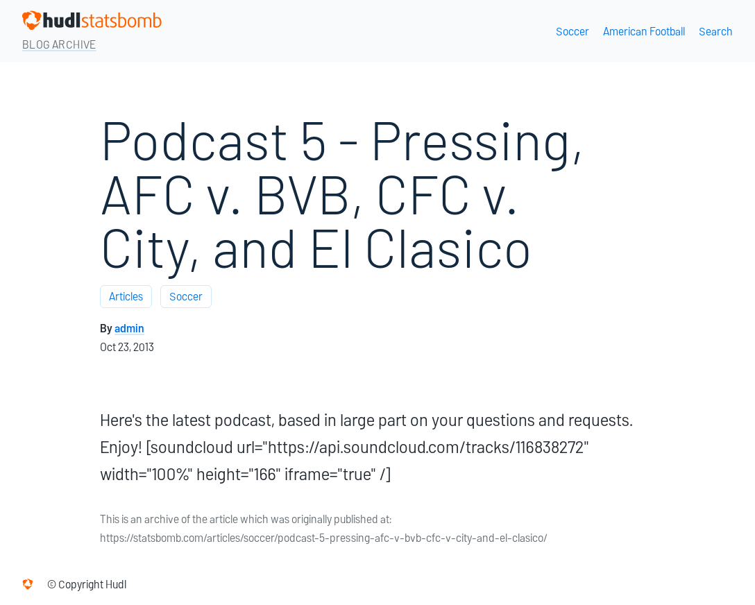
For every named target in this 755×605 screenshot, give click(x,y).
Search (716, 31)
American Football (644, 31)
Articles (126, 296)
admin (129, 328)
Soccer (572, 31)
